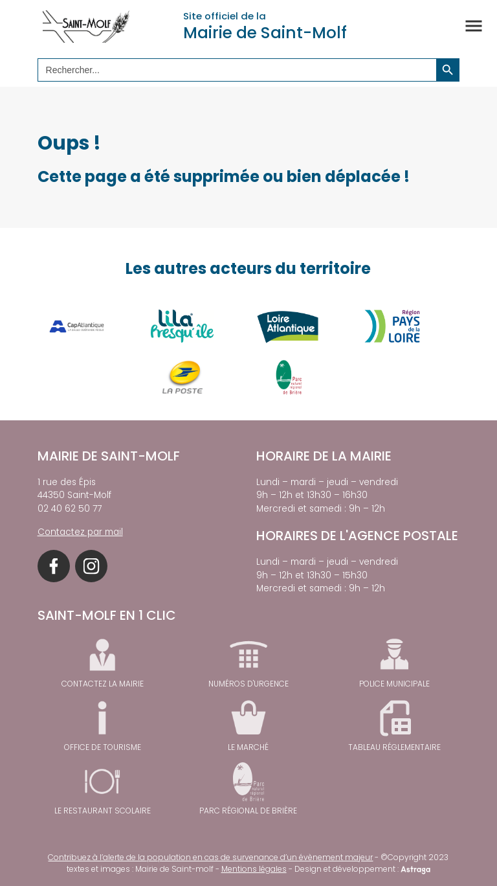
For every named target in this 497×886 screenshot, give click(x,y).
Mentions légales (254, 868)
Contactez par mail (80, 532)
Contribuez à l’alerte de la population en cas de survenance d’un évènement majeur (210, 857)
